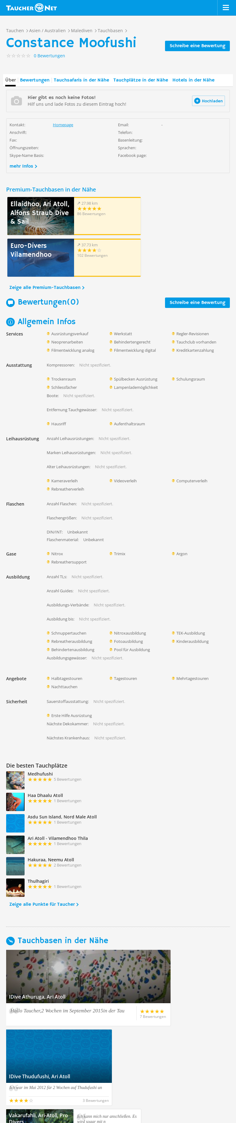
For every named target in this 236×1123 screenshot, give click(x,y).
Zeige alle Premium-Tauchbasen (45, 246)
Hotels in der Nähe (193, 80)
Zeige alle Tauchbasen (34, 1035)
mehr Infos (21, 166)
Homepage (63, 124)
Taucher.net (31, 7)
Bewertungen (34, 80)
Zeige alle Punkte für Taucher (42, 863)
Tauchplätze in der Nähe (140, 80)
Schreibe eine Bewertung (197, 46)
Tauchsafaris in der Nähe (81, 80)
